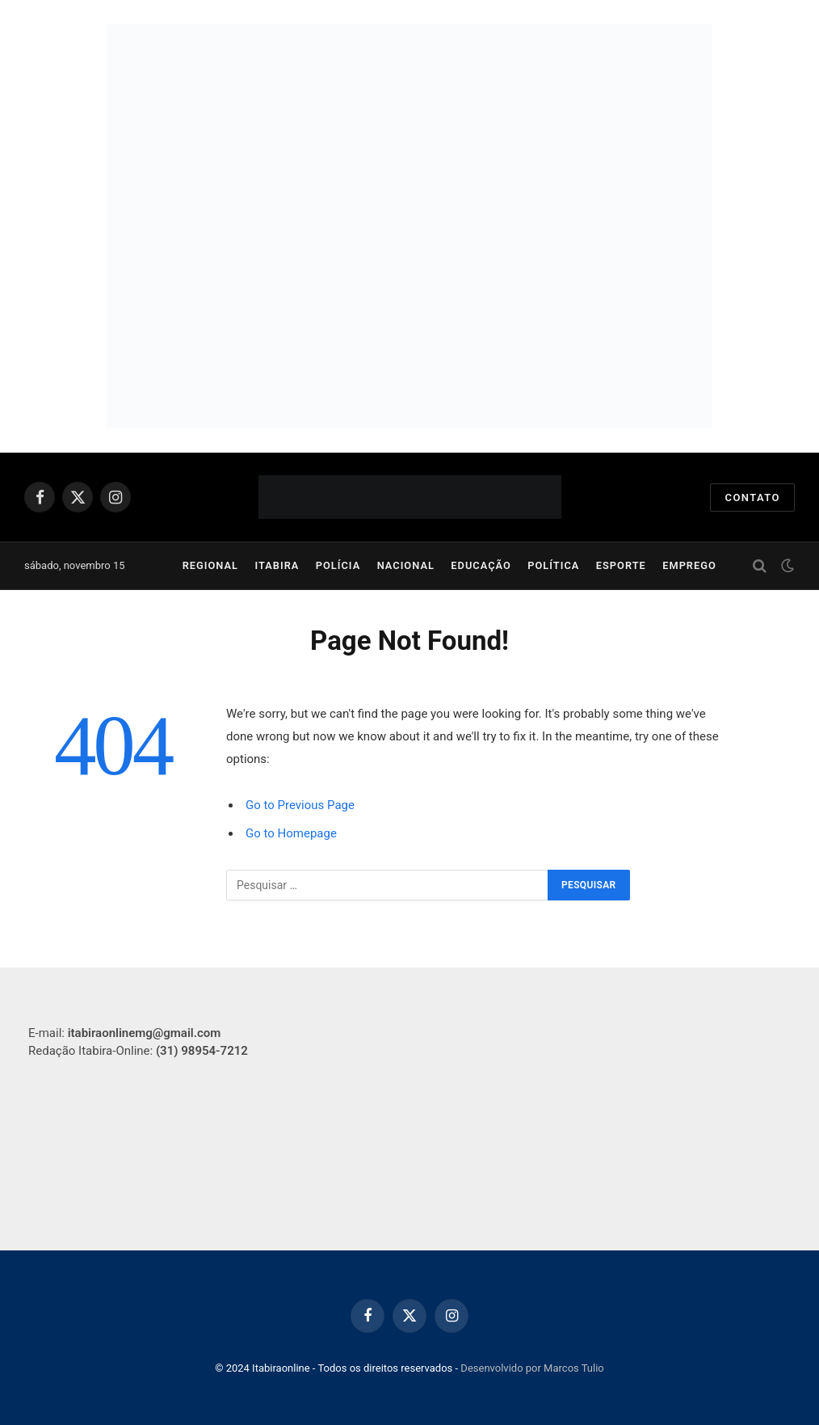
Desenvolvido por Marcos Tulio (531, 1368)
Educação (481, 565)
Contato (752, 497)
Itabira (276, 565)
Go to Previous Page (300, 805)
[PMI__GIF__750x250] (409, 125)
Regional (210, 565)
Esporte (621, 565)
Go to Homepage (291, 833)
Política (553, 565)
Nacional (406, 565)
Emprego (689, 565)
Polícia (338, 565)
